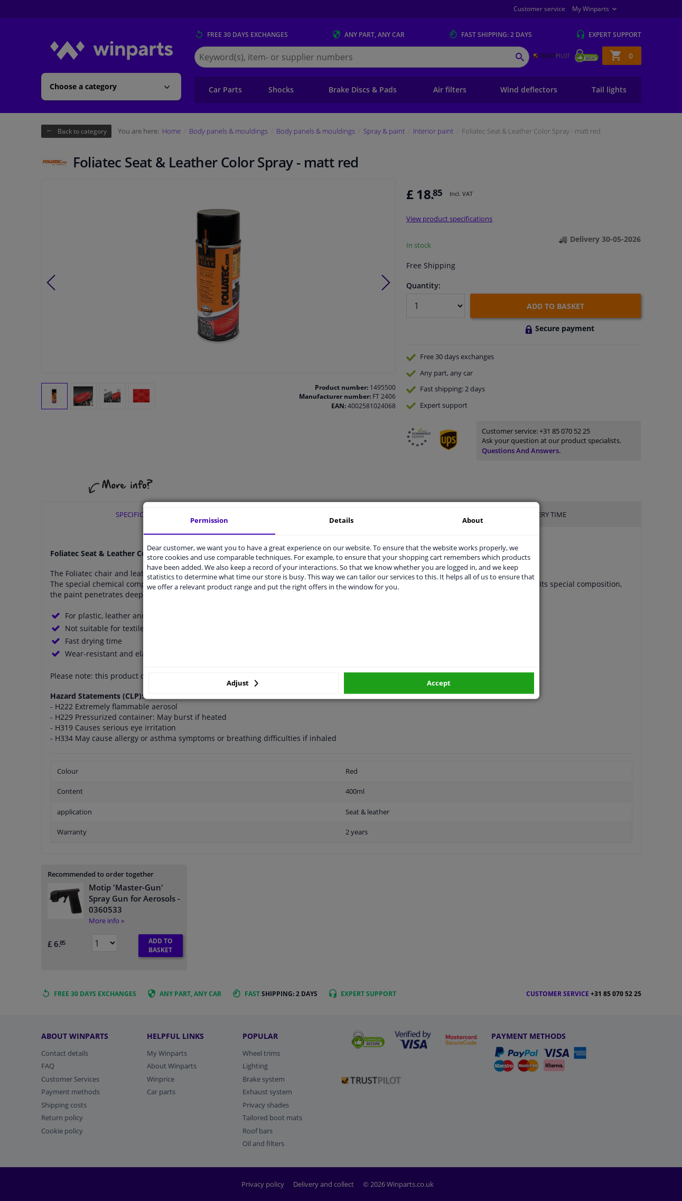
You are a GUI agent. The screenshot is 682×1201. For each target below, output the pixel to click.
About (472, 520)
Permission (209, 520)
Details (341, 520)
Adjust (242, 683)
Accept (439, 683)
